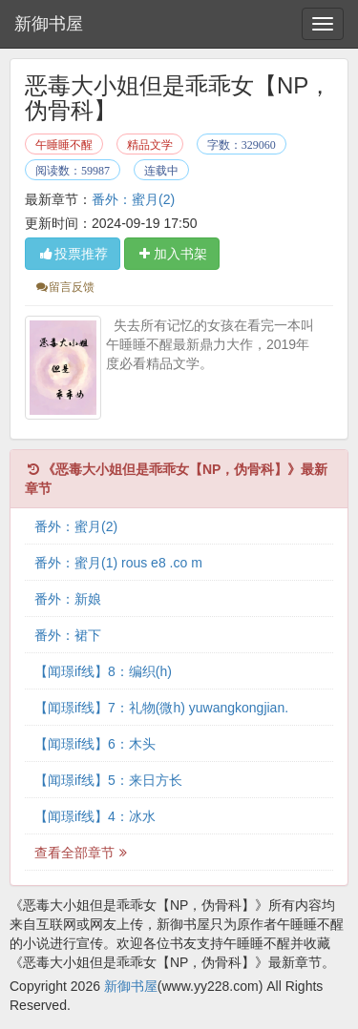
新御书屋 (48, 23)
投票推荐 (72, 253)
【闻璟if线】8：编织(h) (103, 671)
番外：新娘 (67, 599)
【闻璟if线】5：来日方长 (108, 780)
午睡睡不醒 (64, 145)
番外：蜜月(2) (133, 199)
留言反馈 (64, 287)
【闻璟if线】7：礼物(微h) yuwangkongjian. (161, 707)
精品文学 (150, 145)
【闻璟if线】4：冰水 (95, 816)
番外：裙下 (67, 635)
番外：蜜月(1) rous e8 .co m (118, 562)
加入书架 (172, 253)
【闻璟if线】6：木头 (95, 743)
